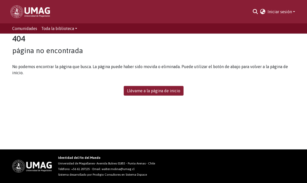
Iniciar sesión (280, 11)
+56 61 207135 (80, 169)
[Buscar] (255, 12)
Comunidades (24, 28)
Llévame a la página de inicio (153, 90)
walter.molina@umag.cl (118, 169)
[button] (263, 12)
